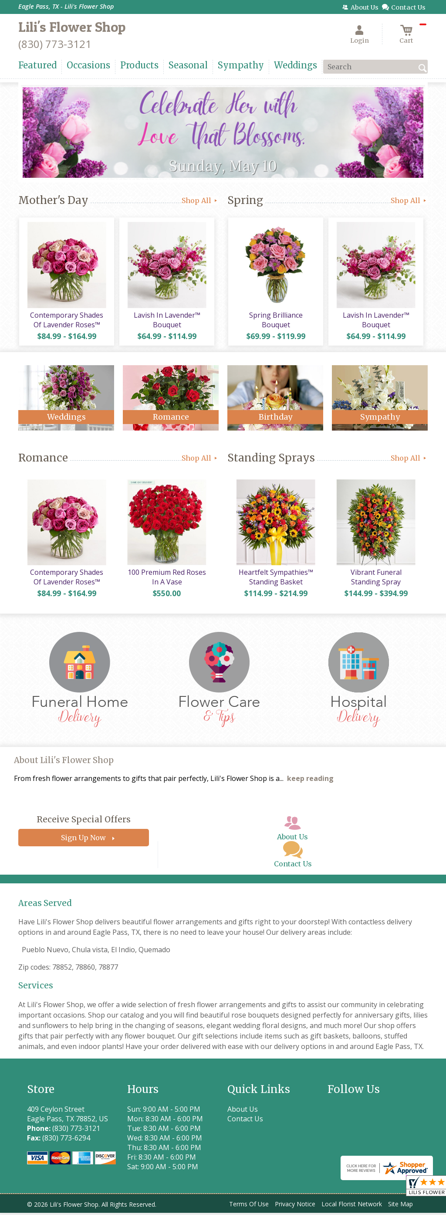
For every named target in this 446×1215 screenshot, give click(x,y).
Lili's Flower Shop (71, 26)
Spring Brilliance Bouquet (275, 320)
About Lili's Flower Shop (64, 762)
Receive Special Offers (84, 821)
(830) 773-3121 (54, 44)
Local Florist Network (351, 1206)
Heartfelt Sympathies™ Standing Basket (275, 579)
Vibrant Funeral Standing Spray (375, 579)
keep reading (310, 780)
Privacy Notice (295, 1206)
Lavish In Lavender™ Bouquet (166, 320)
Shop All (200, 200)
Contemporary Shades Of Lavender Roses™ (66, 320)
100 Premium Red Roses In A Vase (166, 579)
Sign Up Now (83, 839)
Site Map (400, 1206)
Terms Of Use (249, 1206)
